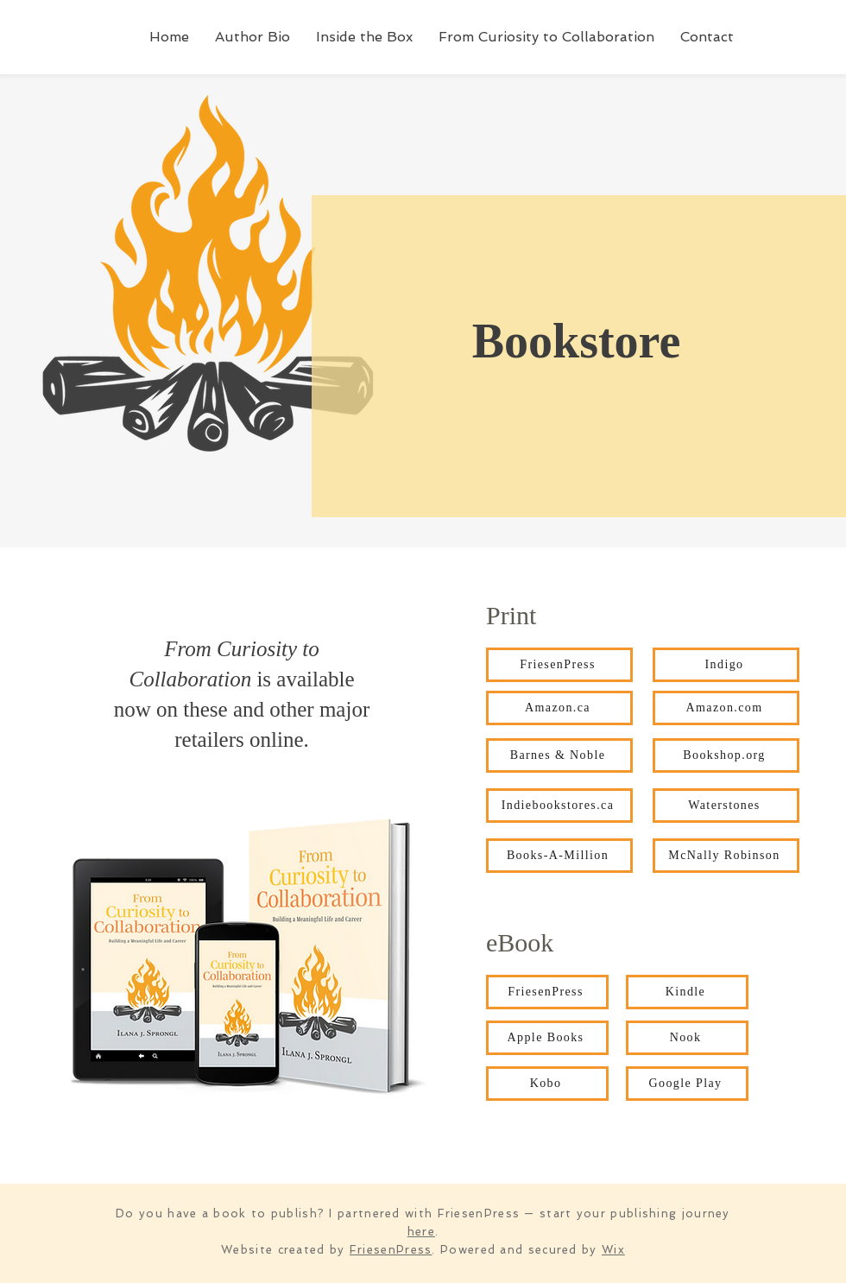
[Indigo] (726, 665)
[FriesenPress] (559, 665)
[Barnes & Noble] (559, 755)
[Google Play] (687, 1083)
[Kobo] (547, 1083)
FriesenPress (391, 1249)
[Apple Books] (547, 1038)
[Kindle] (687, 992)
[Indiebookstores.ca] (559, 805)
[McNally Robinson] (726, 855)
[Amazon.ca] (559, 708)
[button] (364, 36)
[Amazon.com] (726, 708)
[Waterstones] (726, 805)
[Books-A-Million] (559, 855)
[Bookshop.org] (726, 755)
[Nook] (687, 1038)
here (421, 1231)
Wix (613, 1249)
